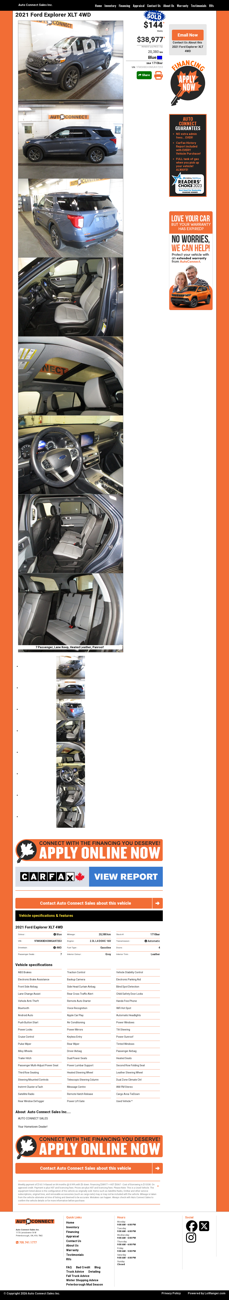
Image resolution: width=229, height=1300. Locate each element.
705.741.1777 (27, 1242)
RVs (211, 6)
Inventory (110, 6)
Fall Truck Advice (77, 1276)
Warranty (182, 6)
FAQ (69, 1267)
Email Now (188, 35)
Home (98, 6)
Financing (124, 6)
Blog (97, 1267)
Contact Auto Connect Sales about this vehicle (101, 903)
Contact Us (154, 6)
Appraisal (138, 6)
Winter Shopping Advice (82, 1280)
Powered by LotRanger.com (206, 1293)
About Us (168, 6)
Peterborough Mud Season (84, 1284)
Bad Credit (83, 1267)
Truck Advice (75, 1271)
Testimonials (198, 6)
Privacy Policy (171, 1293)
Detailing (94, 1271)
